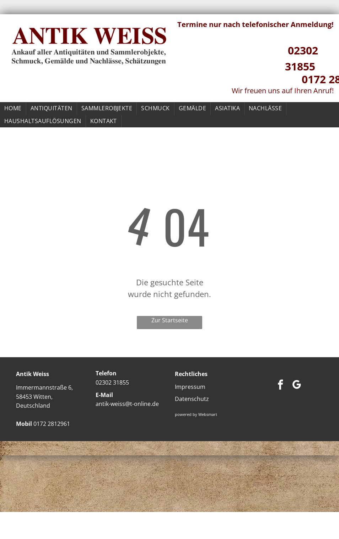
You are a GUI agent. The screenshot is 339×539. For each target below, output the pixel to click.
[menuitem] (13, 108)
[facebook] (280, 385)
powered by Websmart (196, 414)
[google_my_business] (296, 385)
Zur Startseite (169, 320)
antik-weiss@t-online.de (127, 404)
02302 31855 (112, 382)
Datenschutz (192, 399)
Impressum (190, 387)
